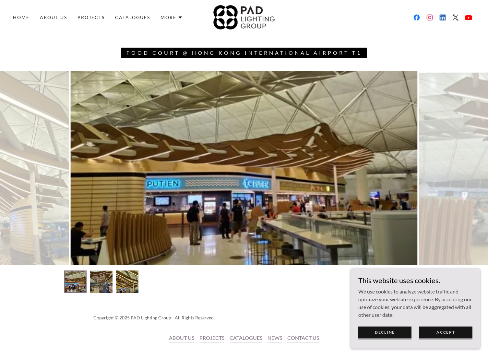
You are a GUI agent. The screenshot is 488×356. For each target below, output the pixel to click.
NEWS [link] (275, 338)
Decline (385, 332)
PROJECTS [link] (91, 17)
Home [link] (21, 17)
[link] (244, 17)
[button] (172, 17)
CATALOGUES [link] (132, 17)
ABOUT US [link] (53, 17)
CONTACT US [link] (303, 338)
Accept (445, 332)
